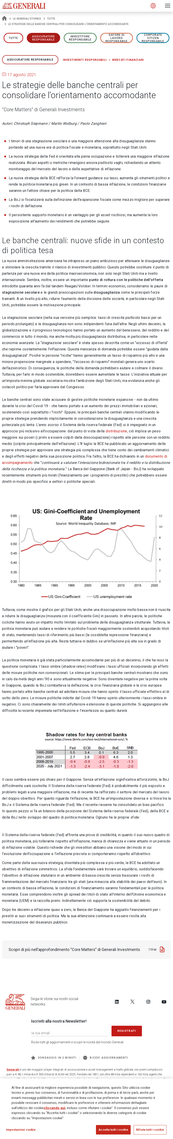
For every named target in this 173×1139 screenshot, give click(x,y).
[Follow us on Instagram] (148, 1001)
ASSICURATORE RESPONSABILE (43, 38)
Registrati (126, 1030)
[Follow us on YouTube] (164, 1001)
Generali (13, 1069)
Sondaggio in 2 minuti (53, 1058)
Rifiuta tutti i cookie (150, 1130)
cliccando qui (54, 1109)
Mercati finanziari (128, 59)
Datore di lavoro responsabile (116, 38)
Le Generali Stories (27, 18)
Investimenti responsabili (85, 59)
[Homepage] (4, 18)
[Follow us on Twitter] (132, 1001)
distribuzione (116, 431)
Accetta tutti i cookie (113, 1130)
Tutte (51, 18)
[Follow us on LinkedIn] (117, 1001)
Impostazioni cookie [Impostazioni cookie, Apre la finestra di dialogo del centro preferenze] (21, 1130)
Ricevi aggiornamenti (105, 1058)
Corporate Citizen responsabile (153, 38)
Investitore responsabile (80, 38)
